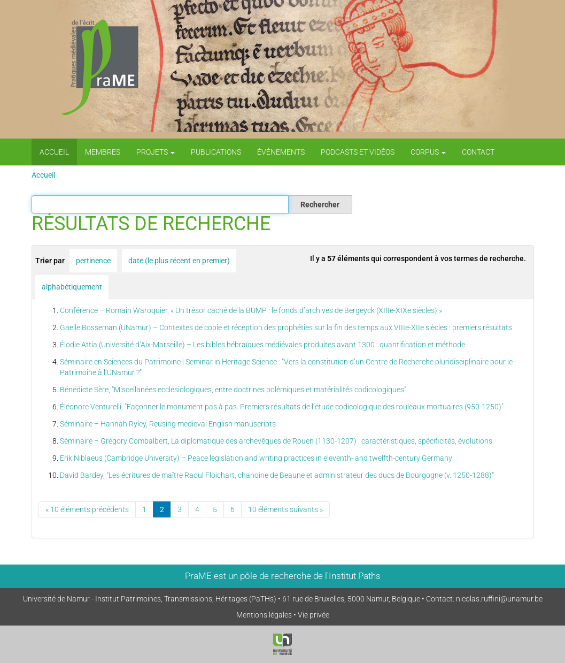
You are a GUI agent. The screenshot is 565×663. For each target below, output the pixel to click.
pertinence (93, 260)
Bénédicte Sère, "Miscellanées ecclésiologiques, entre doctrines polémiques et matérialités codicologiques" (233, 389)
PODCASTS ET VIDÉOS (357, 152)
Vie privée (313, 615)
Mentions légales (264, 615)
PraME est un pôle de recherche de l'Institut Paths (283, 575)
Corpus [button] (428, 152)
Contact (478, 152)
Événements (281, 152)
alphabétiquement (72, 287)
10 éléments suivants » (285, 509)
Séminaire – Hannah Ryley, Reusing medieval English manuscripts (168, 424)
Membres (102, 152)
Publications (216, 152)
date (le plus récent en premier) (179, 260)
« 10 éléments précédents (87, 509)
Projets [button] (155, 152)
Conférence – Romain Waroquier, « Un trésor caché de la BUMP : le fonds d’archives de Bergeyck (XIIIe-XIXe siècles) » (251, 310)
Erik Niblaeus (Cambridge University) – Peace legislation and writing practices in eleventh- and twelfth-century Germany (256, 458)
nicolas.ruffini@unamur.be (499, 599)
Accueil (54, 152)
